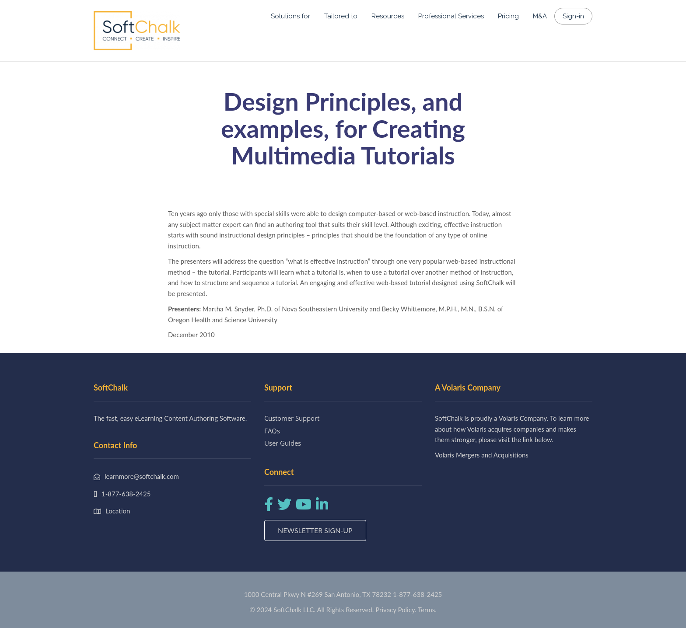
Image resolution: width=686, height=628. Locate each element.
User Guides (282, 443)
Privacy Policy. (395, 610)
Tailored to (340, 16)
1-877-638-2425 (417, 594)
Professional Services (451, 16)
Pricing (508, 16)
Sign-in (573, 16)
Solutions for (290, 16)
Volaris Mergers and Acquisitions (481, 455)
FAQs (272, 430)
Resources (387, 16)
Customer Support (291, 418)
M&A (540, 16)
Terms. (427, 610)
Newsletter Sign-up (315, 530)
